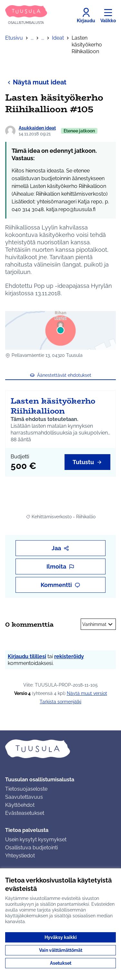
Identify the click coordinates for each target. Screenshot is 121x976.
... (32, 38)
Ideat (58, 38)
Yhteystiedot (20, 856)
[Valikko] (108, 15)
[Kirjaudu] (86, 15)
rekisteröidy (69, 656)
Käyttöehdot (20, 805)
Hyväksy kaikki (61, 937)
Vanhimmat (98, 624)
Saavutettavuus (24, 797)
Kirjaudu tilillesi (27, 656)
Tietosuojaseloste (26, 789)
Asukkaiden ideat (37, 128)
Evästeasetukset (24, 813)
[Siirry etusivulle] (26, 15)
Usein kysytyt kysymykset (35, 839)
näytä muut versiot (87, 693)
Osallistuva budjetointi (31, 847)
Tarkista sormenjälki (60, 701)
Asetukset (60, 963)
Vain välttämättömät (60, 950)
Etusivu (14, 38)
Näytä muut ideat (35, 82)
